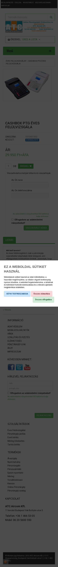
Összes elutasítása (41, 294)
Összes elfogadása (43, 300)
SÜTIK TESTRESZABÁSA (17, 294)
